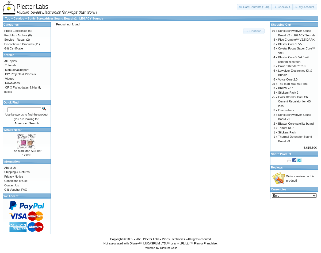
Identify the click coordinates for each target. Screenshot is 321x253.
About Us (10, 167)
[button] (254, 7)
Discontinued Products (19, 44)
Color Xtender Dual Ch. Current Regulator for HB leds (294, 101)
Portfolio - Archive (15, 35)
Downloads (12, 83)
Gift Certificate (13, 48)
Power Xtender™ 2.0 (291, 66)
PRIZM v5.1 (286, 88)
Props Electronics (15, 30)
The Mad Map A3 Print (26, 150)
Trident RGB (286, 127)
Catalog (19, 18)
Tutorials (10, 65)
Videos (9, 78)
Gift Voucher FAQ (15, 189)
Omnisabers (286, 110)
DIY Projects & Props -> (20, 74)
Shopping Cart (281, 24)
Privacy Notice (13, 176)
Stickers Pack (287, 132)
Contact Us (11, 185)
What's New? (12, 129)
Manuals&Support (16, 69)
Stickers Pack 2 (288, 92)
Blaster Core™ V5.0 (291, 44)
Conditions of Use (16, 180)
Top (7, 18)
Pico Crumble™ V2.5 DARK (296, 39)
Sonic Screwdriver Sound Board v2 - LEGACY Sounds (65, 18)
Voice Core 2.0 (287, 79)
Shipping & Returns (17, 172)
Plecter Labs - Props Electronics (164, 239)
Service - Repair (14, 39)
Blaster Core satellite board (296, 123)
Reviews (277, 167)
